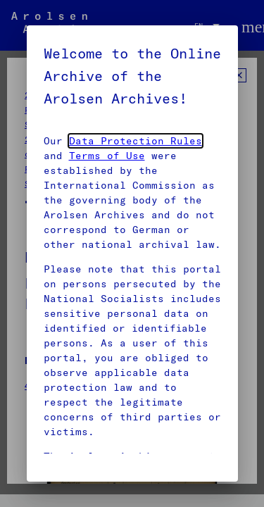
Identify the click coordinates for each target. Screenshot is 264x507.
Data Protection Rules (135, 140)
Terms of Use (107, 155)
